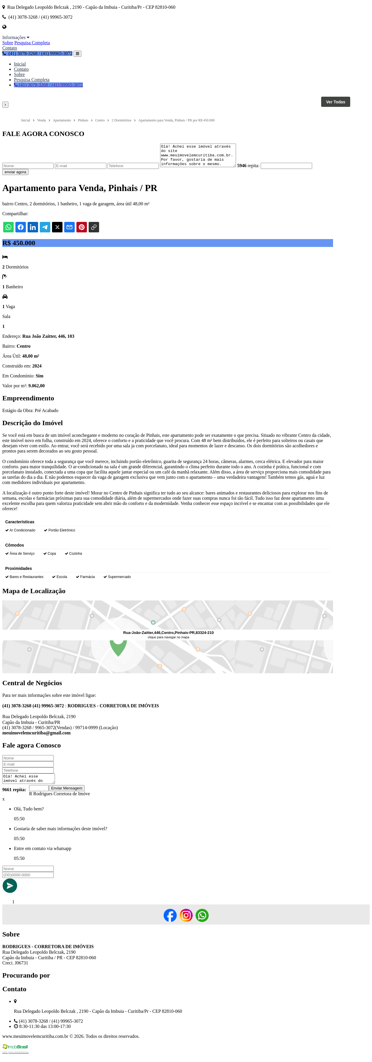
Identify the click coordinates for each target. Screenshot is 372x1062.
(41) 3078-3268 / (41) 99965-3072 (37, 53)
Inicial (20, 63)
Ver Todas (335, 102)
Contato (9, 47)
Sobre (7, 42)
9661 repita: (14, 795)
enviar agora (15, 176)
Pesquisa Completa (32, 42)
